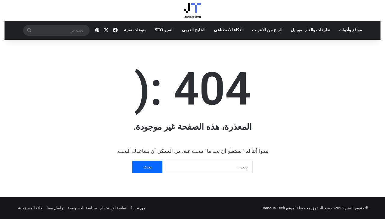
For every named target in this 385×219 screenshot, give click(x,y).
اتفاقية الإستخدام (114, 208)
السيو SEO (164, 30)
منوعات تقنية (135, 30)
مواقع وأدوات (350, 30)
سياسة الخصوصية (82, 208)
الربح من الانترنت (267, 30)
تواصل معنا (56, 208)
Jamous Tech (273, 208)
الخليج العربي (193, 30)
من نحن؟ (138, 208)
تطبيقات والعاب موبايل (310, 30)
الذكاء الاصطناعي (229, 30)
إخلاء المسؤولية (31, 208)
